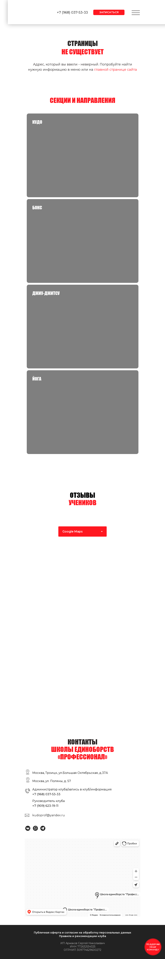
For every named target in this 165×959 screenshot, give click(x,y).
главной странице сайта (115, 70)
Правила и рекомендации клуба (82, 936)
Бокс (37, 207)
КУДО (37, 122)
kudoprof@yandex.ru (48, 815)
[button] (108, 12)
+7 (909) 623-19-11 (45, 806)
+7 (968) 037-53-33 (72, 12)
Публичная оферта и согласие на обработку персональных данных (82, 932)
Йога (36, 378)
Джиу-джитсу (46, 293)
